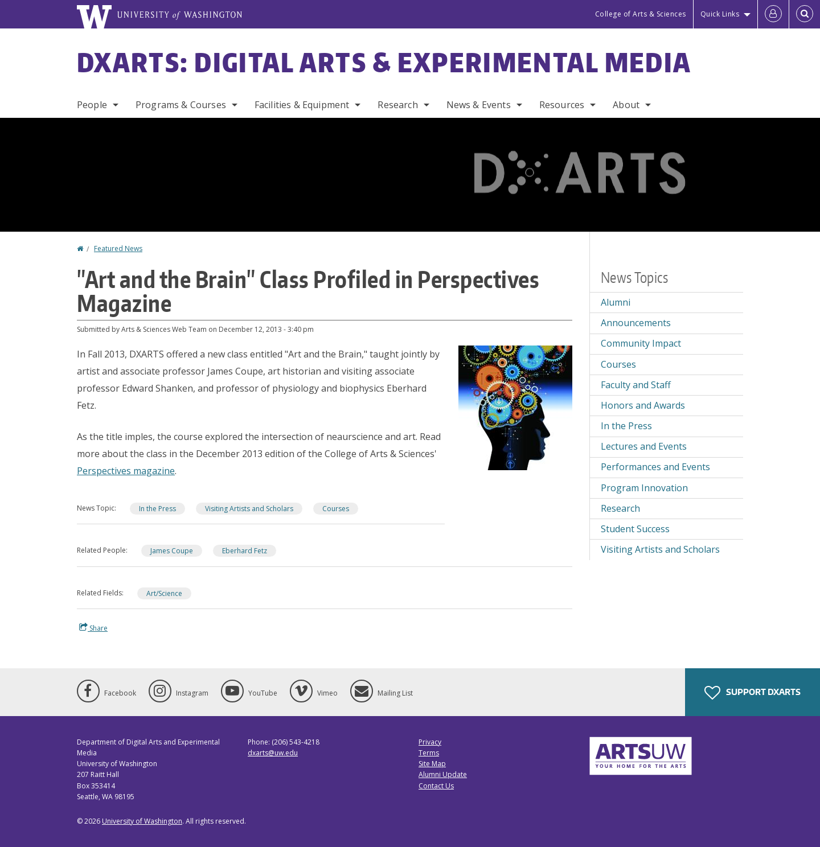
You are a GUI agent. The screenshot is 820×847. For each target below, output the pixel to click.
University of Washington (142, 821)
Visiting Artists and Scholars (249, 508)
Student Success (635, 529)
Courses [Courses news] (335, 508)
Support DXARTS (752, 693)
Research (397, 104)
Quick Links (720, 14)
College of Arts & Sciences (640, 14)
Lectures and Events (644, 446)
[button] (515, 407)
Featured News (118, 248)
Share (93, 628)
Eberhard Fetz (244, 551)
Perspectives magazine (126, 470)
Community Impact (641, 343)
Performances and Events (655, 466)
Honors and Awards (643, 405)
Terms (429, 753)
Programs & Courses (181, 104)
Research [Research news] (620, 508)
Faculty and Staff (636, 385)
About (626, 104)
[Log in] (773, 14)
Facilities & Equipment (302, 104)
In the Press (157, 508)
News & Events (478, 104)
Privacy (430, 742)
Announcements (636, 322)
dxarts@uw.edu (273, 753)
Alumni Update (443, 774)
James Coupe (171, 551)
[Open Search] (804, 14)
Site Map (432, 763)
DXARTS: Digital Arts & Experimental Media (384, 62)
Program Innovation (644, 488)
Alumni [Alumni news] (615, 302)
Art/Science (164, 593)
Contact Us (436, 786)
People (92, 104)
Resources (561, 104)
